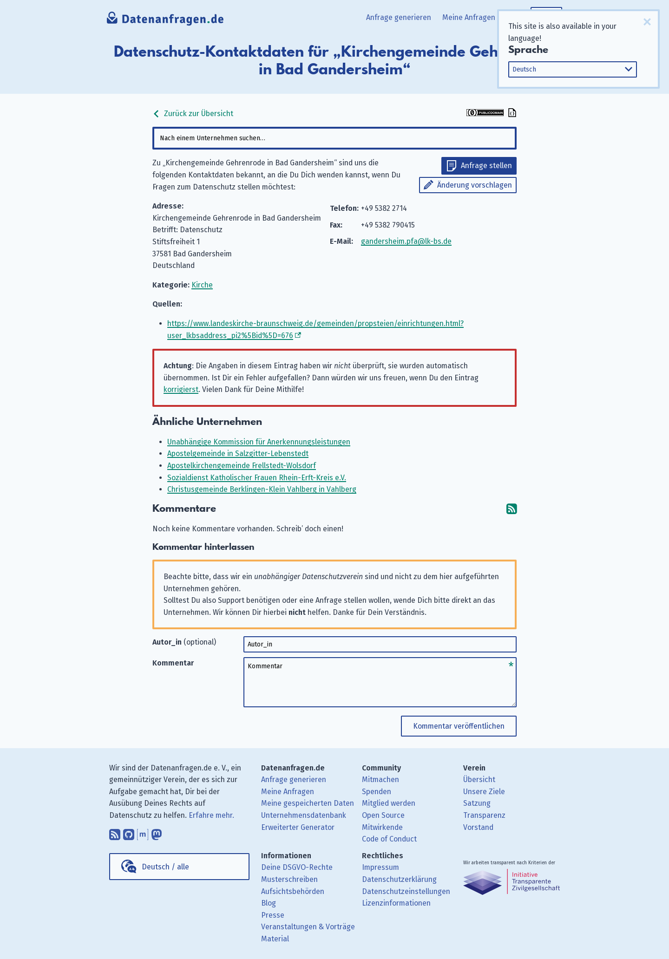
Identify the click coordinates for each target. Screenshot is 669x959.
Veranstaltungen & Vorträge (308, 926)
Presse (272, 915)
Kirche (202, 285)
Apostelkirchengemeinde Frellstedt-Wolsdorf (241, 465)
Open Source (383, 815)
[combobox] (334, 138)
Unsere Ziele (484, 791)
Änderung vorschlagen (474, 185)
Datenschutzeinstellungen (406, 891)
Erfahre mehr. (211, 815)
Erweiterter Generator (297, 827)
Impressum (380, 867)
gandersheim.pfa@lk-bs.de (406, 241)
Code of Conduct (389, 839)
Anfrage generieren (398, 17)
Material (275, 938)
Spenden (376, 791)
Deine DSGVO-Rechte (297, 867)
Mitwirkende (382, 827)
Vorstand (478, 827)
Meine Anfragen (468, 17)
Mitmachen (380, 779)
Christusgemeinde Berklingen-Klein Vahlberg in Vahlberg (261, 489)
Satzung (477, 803)
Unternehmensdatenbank (303, 815)
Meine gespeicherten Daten (307, 803)
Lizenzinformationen (396, 903)
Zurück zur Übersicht (192, 113)
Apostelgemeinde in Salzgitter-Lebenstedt (237, 453)
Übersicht (479, 779)
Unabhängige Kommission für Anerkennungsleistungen (258, 441)
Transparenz (484, 815)
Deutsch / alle (165, 866)
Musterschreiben (289, 879)
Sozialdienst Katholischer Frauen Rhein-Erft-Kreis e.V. (256, 477)
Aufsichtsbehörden (292, 891)
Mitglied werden (388, 803)
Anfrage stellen (486, 165)
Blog (268, 903)
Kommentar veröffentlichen (459, 726)
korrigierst (181, 389)
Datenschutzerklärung (399, 879)
